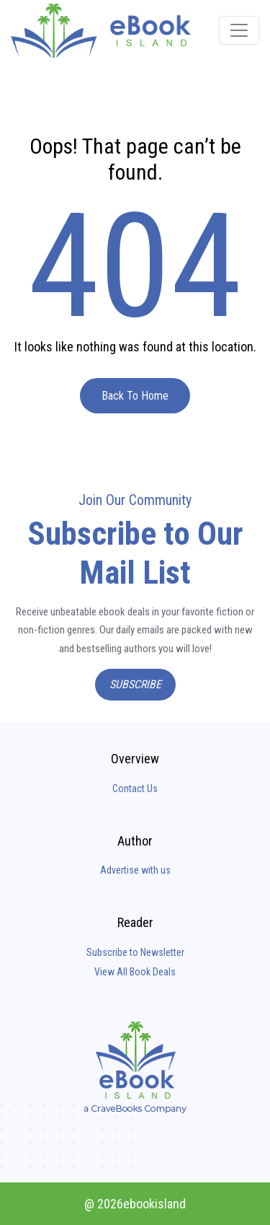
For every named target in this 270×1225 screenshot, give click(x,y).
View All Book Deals (135, 972)
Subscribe (135, 684)
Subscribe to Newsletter (135, 952)
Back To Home (135, 396)
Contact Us (135, 788)
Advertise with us (135, 870)
